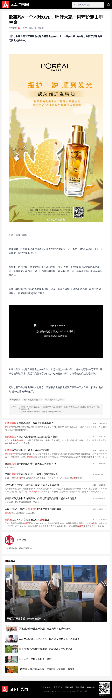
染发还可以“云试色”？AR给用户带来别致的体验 (33, 509)
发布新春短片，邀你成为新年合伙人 (29, 423)
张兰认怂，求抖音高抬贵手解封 (35, 659)
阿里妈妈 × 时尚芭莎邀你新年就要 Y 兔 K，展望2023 (32, 485)
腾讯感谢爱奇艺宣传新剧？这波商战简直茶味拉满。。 (47, 628)
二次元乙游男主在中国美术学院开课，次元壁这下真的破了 (49, 639)
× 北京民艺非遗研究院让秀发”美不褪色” (31, 436)
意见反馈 (58, 687)
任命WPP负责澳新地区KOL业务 (27, 519)
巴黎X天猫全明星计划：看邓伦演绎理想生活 (31, 474)
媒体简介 (47, 687)
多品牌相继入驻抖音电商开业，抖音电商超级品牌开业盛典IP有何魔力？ (42, 498)
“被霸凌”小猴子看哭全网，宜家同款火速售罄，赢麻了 (47, 669)
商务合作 (91, 687)
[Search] (88, 5)
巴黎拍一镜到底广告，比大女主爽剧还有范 (30, 463)
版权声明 (69, 687)
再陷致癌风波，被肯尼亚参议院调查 (27, 450)
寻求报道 (80, 687)
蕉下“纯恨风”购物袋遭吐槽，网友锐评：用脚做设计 (45, 649)
